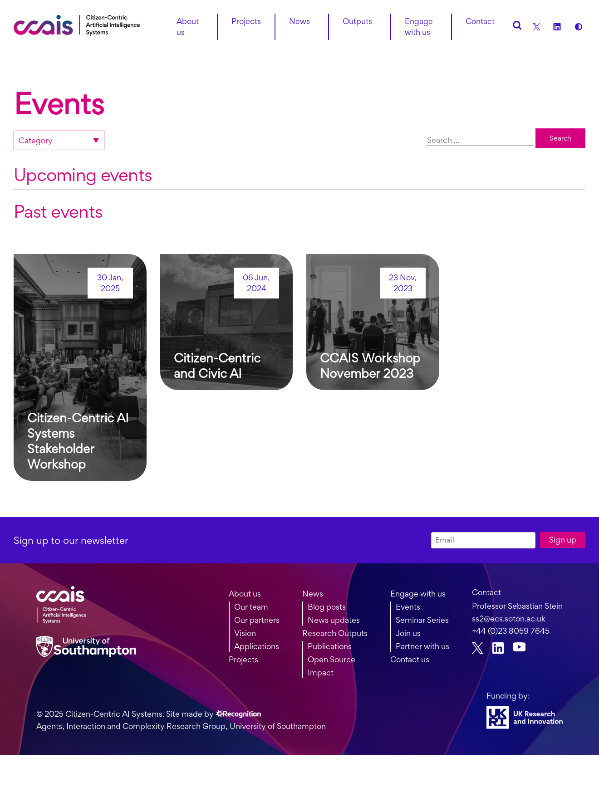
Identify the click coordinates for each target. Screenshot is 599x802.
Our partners (257, 620)
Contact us (409, 659)
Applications (256, 646)
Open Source (331, 659)
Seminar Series (422, 620)
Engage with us (419, 26)
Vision (245, 633)
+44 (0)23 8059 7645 (511, 631)
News (312, 593)
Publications (330, 646)
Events (408, 606)
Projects (243, 659)
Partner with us (422, 646)
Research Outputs (335, 633)
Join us (408, 633)
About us (188, 26)
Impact (321, 672)
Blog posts (327, 606)
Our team (251, 606)
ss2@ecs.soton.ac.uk (508, 618)
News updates (334, 620)
